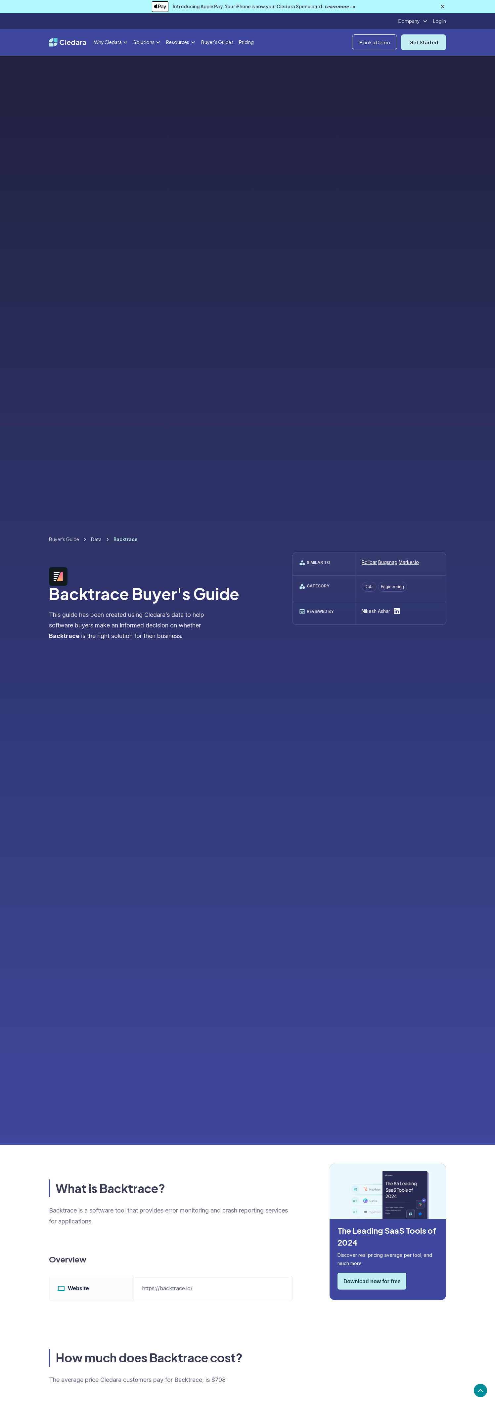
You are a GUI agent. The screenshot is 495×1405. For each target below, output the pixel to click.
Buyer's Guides (217, 42)
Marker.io (409, 562)
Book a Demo (374, 42)
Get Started (423, 42)
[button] (412, 21)
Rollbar (369, 562)
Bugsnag (387, 562)
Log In (439, 21)
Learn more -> (340, 6)
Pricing (246, 42)
